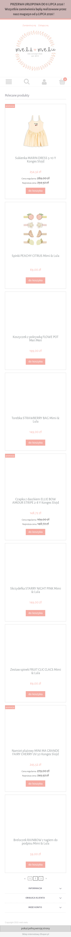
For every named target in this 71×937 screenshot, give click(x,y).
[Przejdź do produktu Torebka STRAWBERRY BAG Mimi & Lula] (35, 396)
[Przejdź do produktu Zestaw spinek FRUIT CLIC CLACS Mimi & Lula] (35, 647)
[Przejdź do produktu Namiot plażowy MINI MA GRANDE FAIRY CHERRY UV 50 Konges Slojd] (35, 728)
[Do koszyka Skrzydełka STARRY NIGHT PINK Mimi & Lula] (35, 613)
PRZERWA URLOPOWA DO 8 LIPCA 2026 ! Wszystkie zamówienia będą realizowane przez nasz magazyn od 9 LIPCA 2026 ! (35, 9)
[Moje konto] (44, 81)
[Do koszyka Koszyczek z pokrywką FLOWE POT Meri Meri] (35, 361)
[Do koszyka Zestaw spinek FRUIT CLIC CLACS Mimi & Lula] (35, 694)
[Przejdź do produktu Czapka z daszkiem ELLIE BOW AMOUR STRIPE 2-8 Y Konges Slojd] (35, 477)
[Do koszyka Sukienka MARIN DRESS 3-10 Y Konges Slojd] (35, 191)
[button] (9, 81)
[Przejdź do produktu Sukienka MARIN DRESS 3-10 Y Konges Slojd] (35, 131)
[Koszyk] (62, 81)
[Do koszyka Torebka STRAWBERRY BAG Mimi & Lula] (35, 443)
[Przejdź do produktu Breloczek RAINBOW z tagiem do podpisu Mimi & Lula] (35, 818)
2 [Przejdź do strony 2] (35, 878)
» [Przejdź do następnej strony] (46, 878)
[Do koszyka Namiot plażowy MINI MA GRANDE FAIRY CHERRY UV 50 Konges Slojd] (35, 783)
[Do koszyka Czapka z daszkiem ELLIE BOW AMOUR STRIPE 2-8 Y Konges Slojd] (35, 532)
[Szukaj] (27, 81)
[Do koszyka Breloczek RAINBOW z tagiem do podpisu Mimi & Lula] (35, 865)
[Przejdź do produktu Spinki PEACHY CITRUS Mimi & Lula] (35, 229)
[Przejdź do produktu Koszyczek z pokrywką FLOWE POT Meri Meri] (35, 314)
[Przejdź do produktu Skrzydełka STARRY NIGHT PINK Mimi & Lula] (35, 566)
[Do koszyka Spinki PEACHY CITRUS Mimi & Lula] (35, 280)
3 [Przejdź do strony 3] (40, 878)
